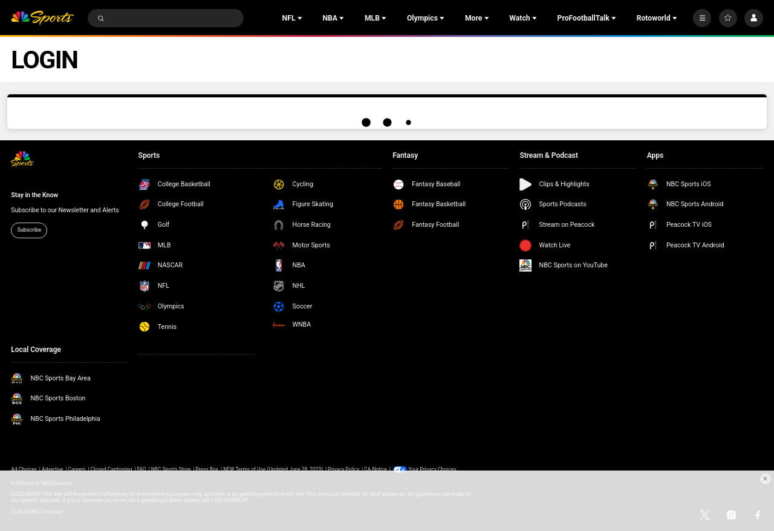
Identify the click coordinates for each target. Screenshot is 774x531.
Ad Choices (24, 469)
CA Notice (375, 469)
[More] (702, 18)
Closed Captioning (111, 469)
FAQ (141, 469)
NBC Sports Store (171, 469)
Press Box (206, 469)
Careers (77, 469)
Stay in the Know (34, 195)
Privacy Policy (343, 469)
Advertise (52, 469)
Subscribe (29, 230)
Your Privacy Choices (432, 469)
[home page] (42, 18)
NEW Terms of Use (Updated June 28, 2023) (273, 469)
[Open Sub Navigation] (301, 18)
